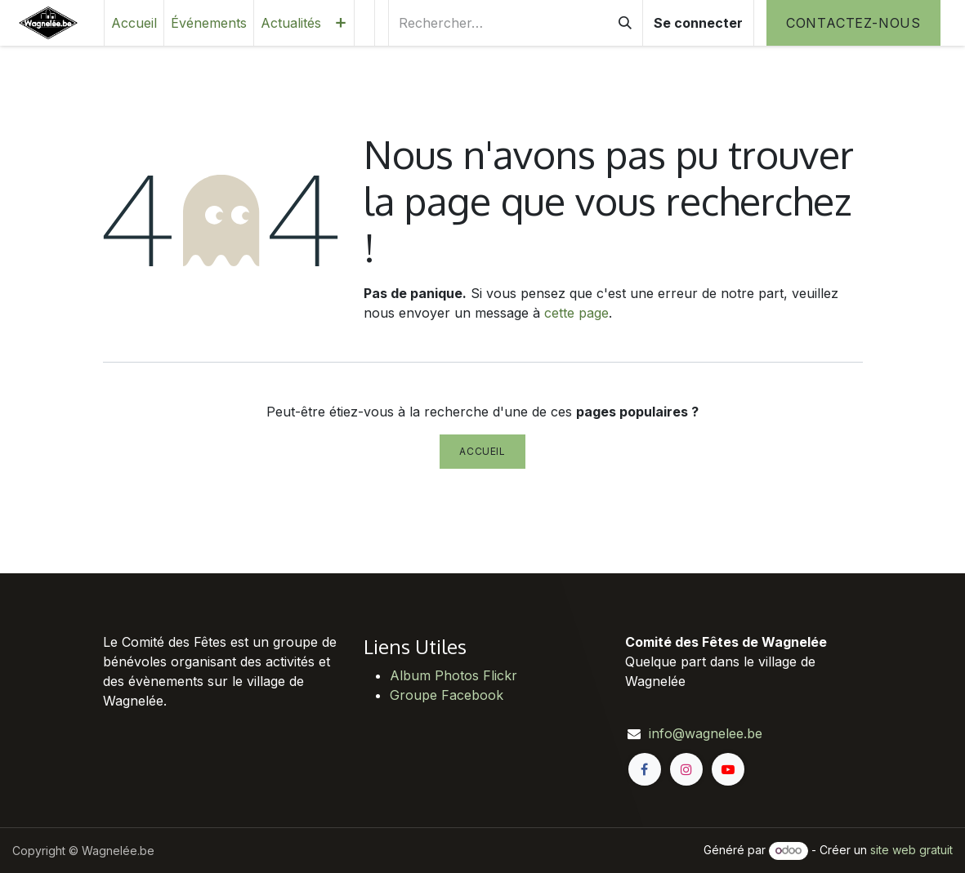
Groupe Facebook (446, 695)
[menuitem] (134, 23)
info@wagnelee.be (705, 733)
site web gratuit (911, 850)
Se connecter (698, 23)
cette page (576, 313)
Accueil (482, 451)
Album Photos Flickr (453, 675)
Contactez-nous (853, 23)
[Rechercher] (625, 23)
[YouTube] (728, 769)
